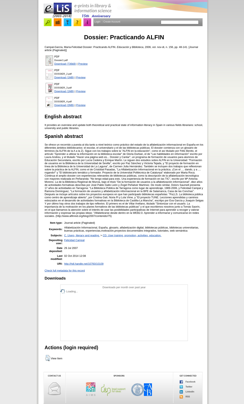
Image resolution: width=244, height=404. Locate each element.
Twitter (186, 386)
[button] (47, 358)
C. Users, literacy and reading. (82, 235)
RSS (185, 396)
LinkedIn (187, 391)
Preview (83, 63)
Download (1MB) (64, 77)
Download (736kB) (65, 63)
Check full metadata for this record (65, 270)
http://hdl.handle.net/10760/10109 (84, 263)
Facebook (187, 382)
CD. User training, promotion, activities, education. (132, 235)
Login (97, 21)
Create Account (111, 21)
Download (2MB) (64, 105)
